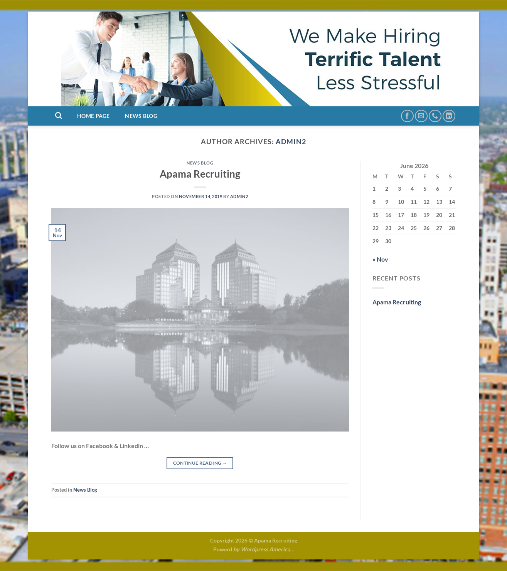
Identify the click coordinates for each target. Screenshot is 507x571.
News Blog (141, 116)
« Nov (380, 259)
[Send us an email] (421, 116)
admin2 (291, 141)
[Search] (58, 116)
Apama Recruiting (200, 174)
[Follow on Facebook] (407, 116)
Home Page (93, 116)
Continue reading (200, 463)
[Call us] (435, 116)
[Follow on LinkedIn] (449, 116)
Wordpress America (265, 549)
